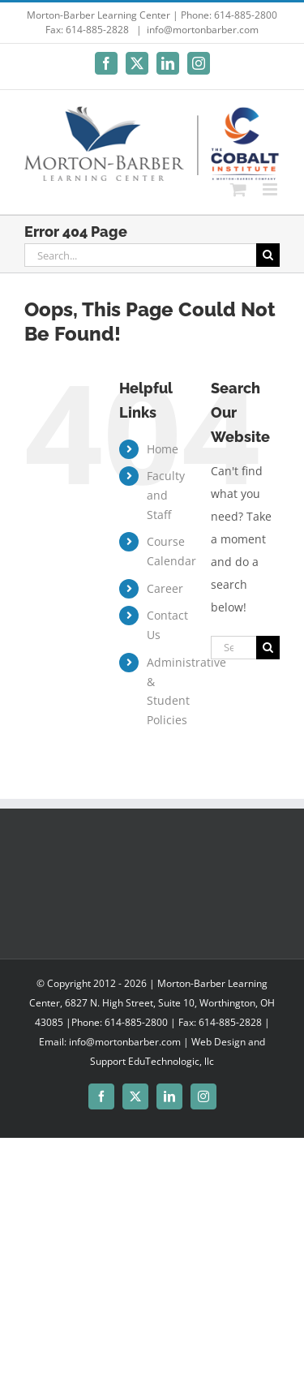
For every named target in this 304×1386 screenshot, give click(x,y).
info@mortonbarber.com (203, 29)
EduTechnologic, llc (171, 1061)
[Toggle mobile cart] (238, 189)
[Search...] (140, 255)
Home (162, 449)
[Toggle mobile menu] (271, 189)
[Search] (268, 255)
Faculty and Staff (166, 495)
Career (165, 588)
